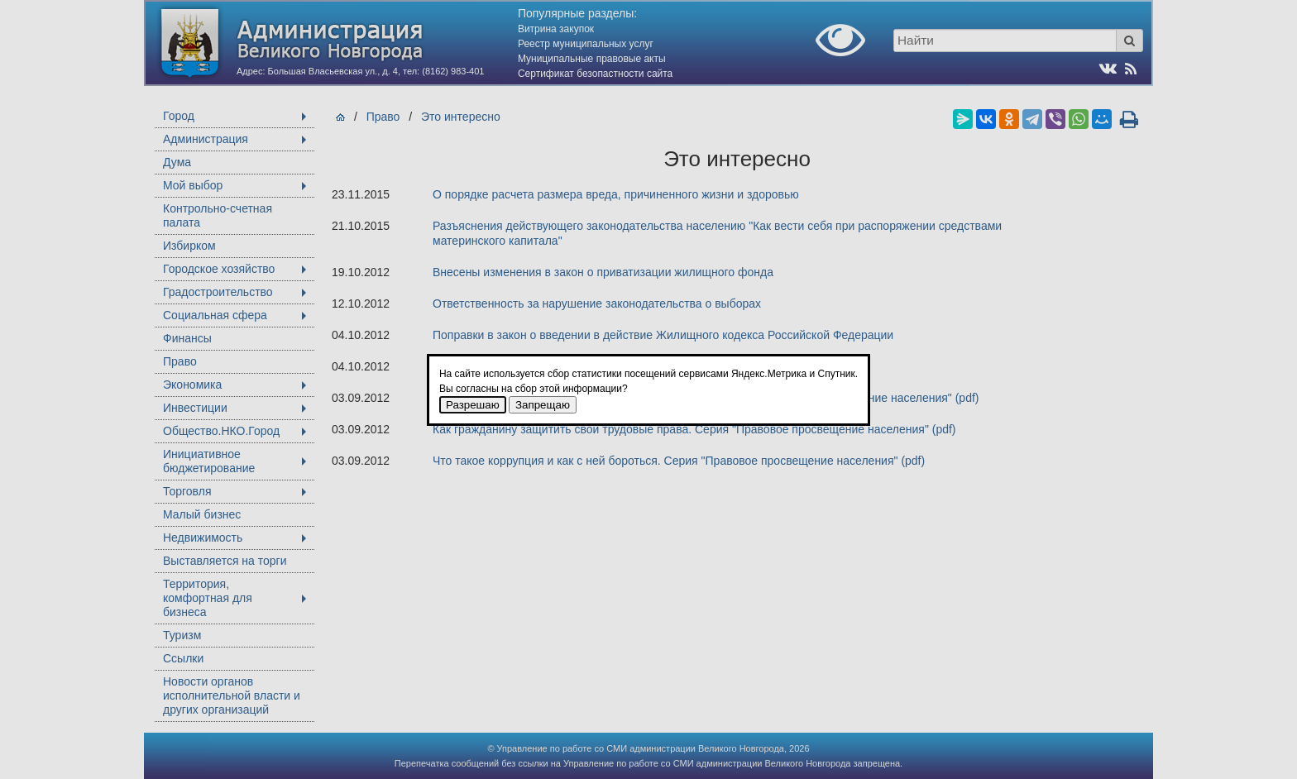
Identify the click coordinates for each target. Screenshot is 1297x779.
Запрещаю (542, 405)
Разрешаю (473, 405)
